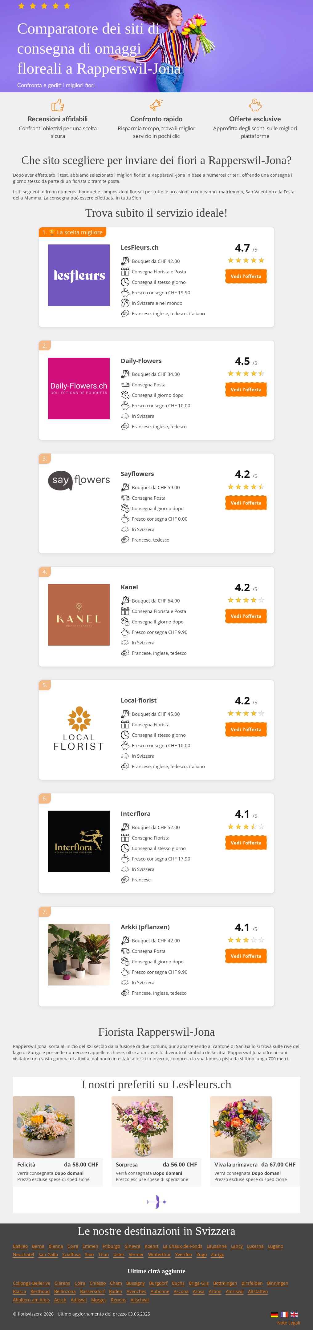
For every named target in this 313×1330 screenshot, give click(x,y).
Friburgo (111, 1246)
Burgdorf (158, 1283)
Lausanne (217, 1246)
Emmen (90, 1246)
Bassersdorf (92, 1291)
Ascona (181, 1291)
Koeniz (152, 1246)
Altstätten (258, 1291)
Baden (115, 1291)
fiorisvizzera (30, 1314)
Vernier (136, 1254)
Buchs (178, 1283)
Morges (99, 1300)
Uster (118, 1254)
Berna (38, 1246)
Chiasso (98, 1283)
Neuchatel (23, 1254)
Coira (72, 1246)
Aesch (60, 1300)
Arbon (215, 1291)
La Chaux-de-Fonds (182, 1246)
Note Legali (288, 1323)
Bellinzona (65, 1291)
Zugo (202, 1254)
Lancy (237, 1246)
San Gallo (48, 1254)
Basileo (20, 1246)
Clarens (62, 1283)
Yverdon (183, 1254)
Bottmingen (225, 1283)
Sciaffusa (71, 1254)
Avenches (136, 1291)
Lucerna (255, 1246)
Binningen (277, 1283)
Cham (116, 1283)
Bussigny (135, 1283)
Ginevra (132, 1246)
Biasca (19, 1291)
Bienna (56, 1246)
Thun (103, 1254)
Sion (89, 1254)
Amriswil (235, 1291)
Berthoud (40, 1291)
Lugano (275, 1246)
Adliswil (79, 1300)
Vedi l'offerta (246, 276)
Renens (118, 1300)
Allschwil (140, 1300)
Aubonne (160, 1291)
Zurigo (217, 1254)
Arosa (199, 1291)
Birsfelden (252, 1283)
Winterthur (159, 1254)
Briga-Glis (199, 1283)
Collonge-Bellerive (31, 1283)
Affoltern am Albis (31, 1300)
